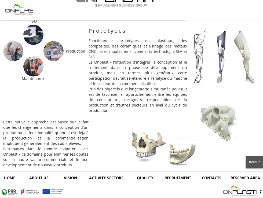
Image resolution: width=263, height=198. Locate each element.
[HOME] (9, 177)
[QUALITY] (145, 177)
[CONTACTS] (212, 177)
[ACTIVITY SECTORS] (106, 177)
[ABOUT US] (39, 177)
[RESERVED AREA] (245, 177)
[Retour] (254, 162)
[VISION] (70, 177)
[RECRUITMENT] (178, 177)
